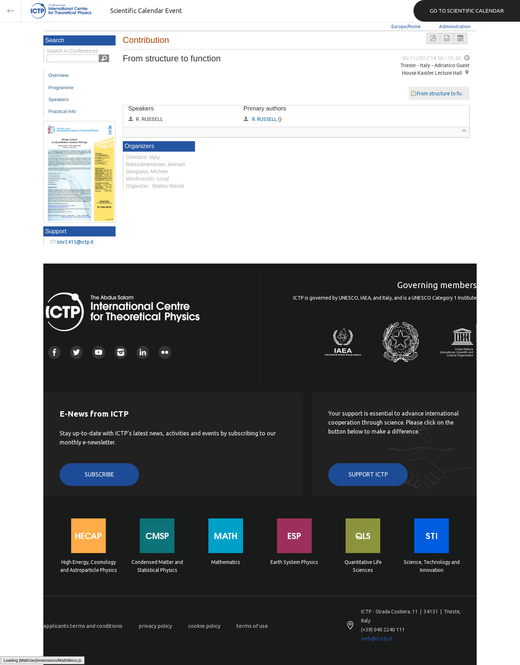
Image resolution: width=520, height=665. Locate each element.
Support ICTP (368, 474)
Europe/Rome (406, 26)
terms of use (252, 626)
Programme (61, 87)
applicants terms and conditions (82, 626)
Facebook (54, 352)
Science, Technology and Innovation (432, 566)
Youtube (98, 352)
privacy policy (155, 626)
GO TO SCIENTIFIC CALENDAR (467, 11)
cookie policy (204, 626)
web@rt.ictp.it (377, 639)
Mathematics (225, 562)
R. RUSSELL (264, 119)
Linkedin (142, 352)
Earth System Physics (294, 562)
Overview (58, 75)
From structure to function (446, 93)
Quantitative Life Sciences (363, 566)
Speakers (58, 99)
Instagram (120, 352)
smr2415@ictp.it (75, 242)
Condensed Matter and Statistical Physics (157, 566)
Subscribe (99, 474)
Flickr (165, 352)
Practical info (62, 111)
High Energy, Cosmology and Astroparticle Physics (88, 566)
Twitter (76, 352)
